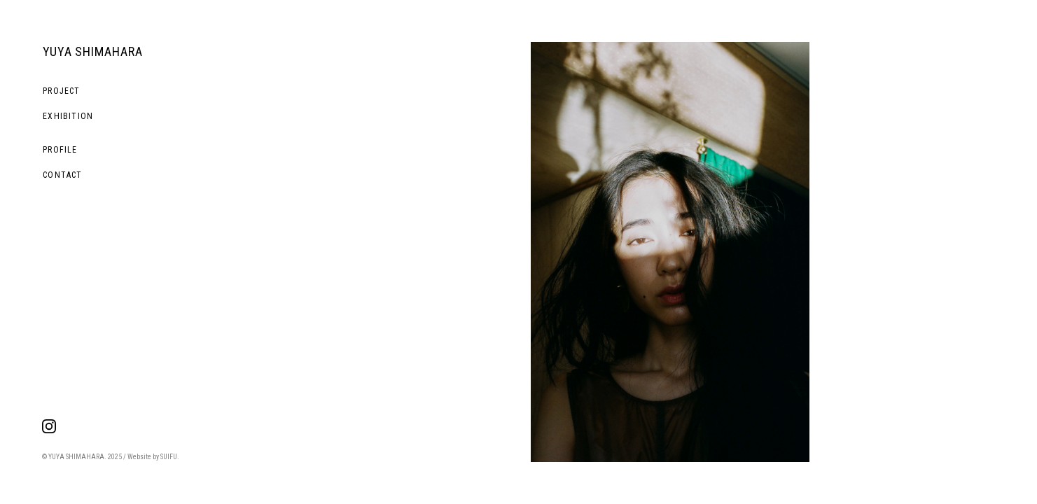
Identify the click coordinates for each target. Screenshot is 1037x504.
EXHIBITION (68, 116)
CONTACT (62, 175)
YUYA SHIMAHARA (93, 51)
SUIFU (168, 457)
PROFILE (60, 150)
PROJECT (61, 91)
